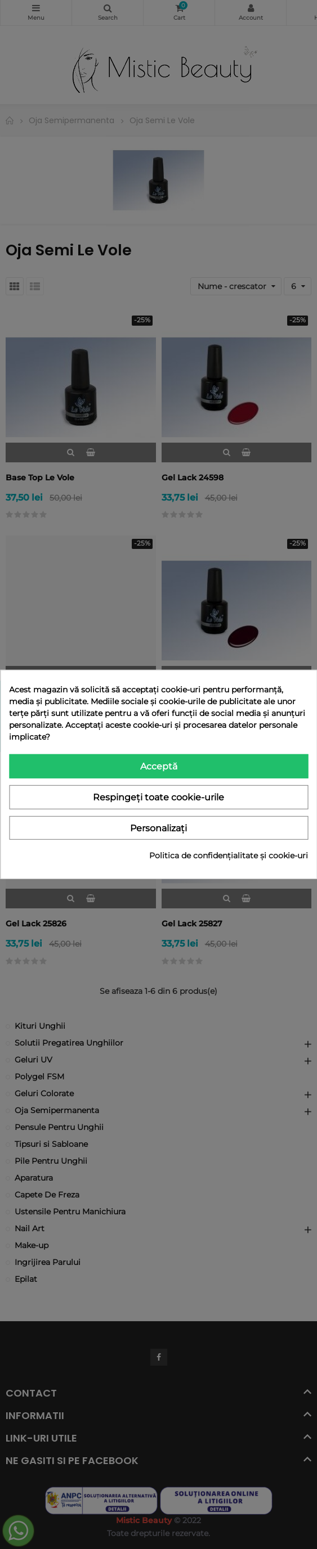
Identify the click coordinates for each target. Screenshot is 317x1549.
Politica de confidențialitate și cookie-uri (228, 855)
